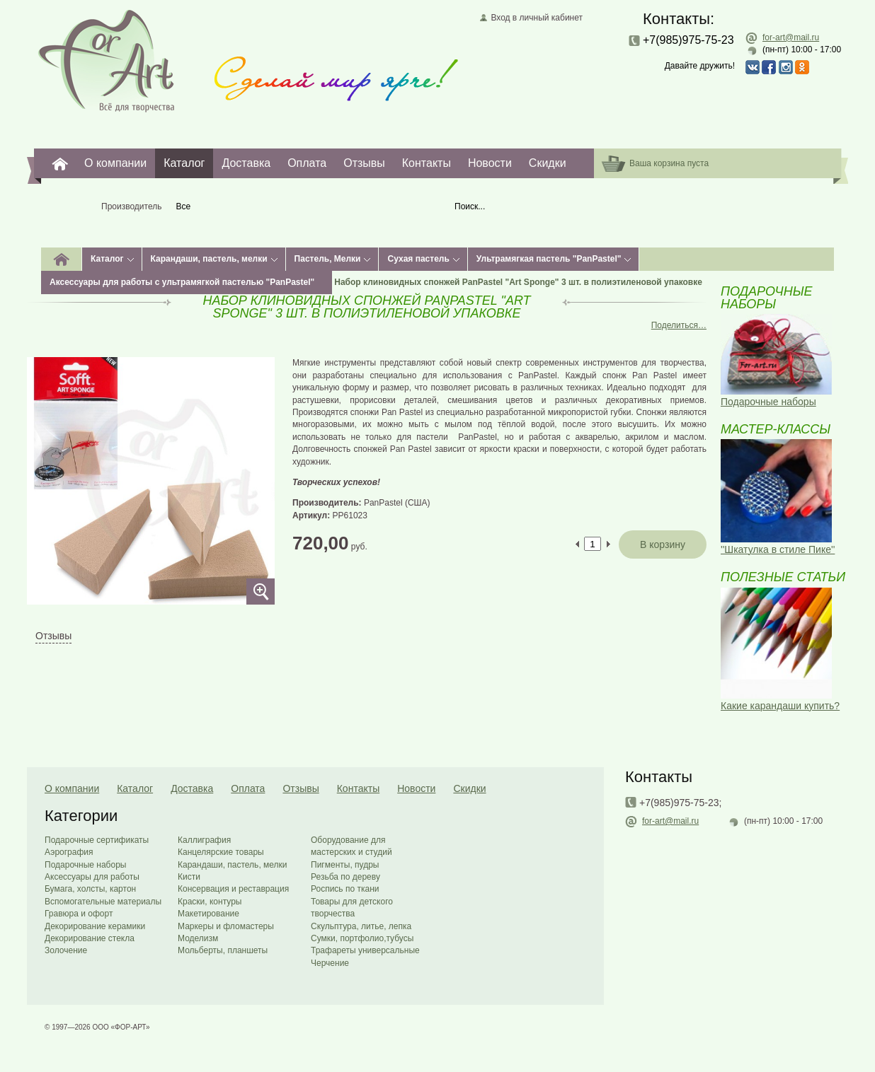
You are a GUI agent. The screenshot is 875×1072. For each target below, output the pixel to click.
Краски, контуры (209, 902)
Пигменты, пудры (345, 865)
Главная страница (107, 60)
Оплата (306, 163)
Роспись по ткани (345, 889)
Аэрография (69, 852)
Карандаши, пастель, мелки (209, 259)
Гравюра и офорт (79, 914)
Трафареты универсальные (365, 950)
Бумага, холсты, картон (90, 889)
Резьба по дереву (345, 877)
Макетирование (208, 914)
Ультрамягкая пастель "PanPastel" (549, 259)
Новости (490, 163)
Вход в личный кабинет (537, 18)
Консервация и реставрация (233, 889)
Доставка (246, 163)
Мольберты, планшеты (223, 950)
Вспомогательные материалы (103, 902)
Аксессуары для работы (92, 877)
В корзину (662, 544)
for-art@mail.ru (790, 37)
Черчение (330, 963)
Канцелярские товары (221, 852)
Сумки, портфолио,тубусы (362, 938)
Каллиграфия (204, 840)
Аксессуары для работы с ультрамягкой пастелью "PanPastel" (182, 282)
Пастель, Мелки (327, 259)
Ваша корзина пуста (669, 163)
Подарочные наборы (85, 865)
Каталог (184, 163)
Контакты (426, 163)
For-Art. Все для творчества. (60, 163)
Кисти (189, 877)
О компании (115, 163)
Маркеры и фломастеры (226, 926)
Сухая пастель (418, 259)
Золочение (66, 950)
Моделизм (198, 938)
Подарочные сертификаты (97, 840)
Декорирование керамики (95, 926)
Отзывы (364, 163)
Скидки (547, 163)
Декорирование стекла (90, 938)
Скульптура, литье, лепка (361, 926)
